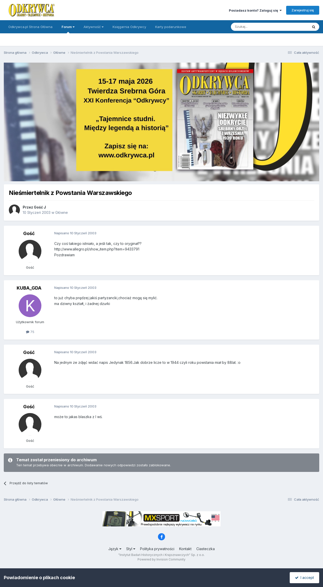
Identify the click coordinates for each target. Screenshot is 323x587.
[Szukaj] (257, 27)
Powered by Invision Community (161, 559)
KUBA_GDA (29, 288)
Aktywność (93, 27)
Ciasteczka (205, 549)
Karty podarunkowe (170, 27)
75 (30, 332)
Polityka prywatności (157, 549)
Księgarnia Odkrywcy (129, 27)
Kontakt (185, 549)
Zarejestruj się (302, 10)
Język (114, 549)
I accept (304, 577)
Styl (130, 549)
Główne (61, 212)
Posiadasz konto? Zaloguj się (255, 10)
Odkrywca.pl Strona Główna (30, 27)
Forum (68, 29)
